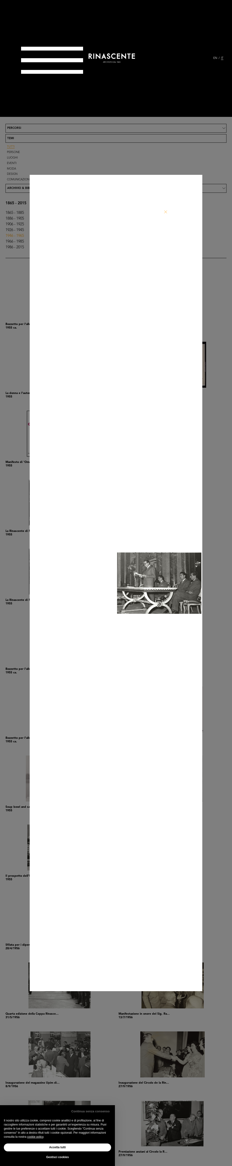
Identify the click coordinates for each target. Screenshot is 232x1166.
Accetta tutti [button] (57, 1147)
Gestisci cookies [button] (57, 1157)
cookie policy (35, 1136)
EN (215, 58)
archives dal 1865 (111, 62)
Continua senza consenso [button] (90, 1111)
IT (222, 58)
